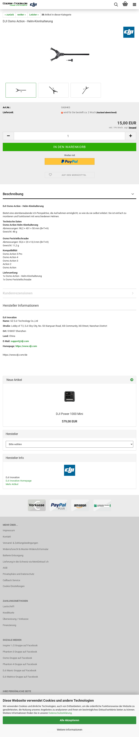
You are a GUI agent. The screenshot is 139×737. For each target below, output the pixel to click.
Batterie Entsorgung (13, 555)
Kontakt (7, 536)
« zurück (9, 14)
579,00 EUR (69, 421)
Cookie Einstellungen (14, 586)
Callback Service (11, 580)
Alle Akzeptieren (69, 720)
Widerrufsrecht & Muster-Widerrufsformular (25, 549)
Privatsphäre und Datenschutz (18, 574)
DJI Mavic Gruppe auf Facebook (19, 670)
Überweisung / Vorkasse (15, 619)
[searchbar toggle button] (116, 4)
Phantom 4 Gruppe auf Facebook (20, 664)
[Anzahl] (69, 136)
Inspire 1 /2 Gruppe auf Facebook (20, 645)
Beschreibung (13, 194)
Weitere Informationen (69, 729)
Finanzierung (9, 625)
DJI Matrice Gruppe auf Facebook (20, 676)
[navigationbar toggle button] (134, 4)
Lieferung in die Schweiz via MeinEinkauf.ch (26, 561)
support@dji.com (20, 341)
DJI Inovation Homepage (19, 480)
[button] (8, 136)
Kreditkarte (8, 612)
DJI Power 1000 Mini (69, 414)
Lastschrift (8, 606)
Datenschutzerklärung (60, 713)
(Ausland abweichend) (106, 112)
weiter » (21, 14)
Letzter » (34, 14)
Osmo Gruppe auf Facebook (17, 658)
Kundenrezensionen (17, 293)
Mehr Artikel (12, 484)
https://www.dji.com (26, 346)
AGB (5, 567)
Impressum (9, 530)
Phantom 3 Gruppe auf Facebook (20, 651)
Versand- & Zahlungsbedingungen (20, 543)
